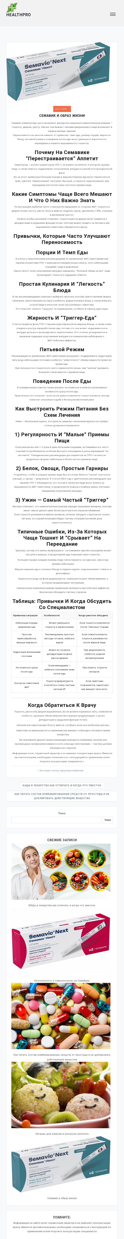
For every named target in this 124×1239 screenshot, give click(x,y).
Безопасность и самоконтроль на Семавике (62, 980)
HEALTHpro (18, 14)
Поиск (62, 813)
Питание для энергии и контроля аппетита (62, 1133)
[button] (113, 14)
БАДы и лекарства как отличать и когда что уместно (62, 785)
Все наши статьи (49, 770)
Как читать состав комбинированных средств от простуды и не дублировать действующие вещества (62, 796)
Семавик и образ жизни (62, 1198)
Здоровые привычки (71, 770)
